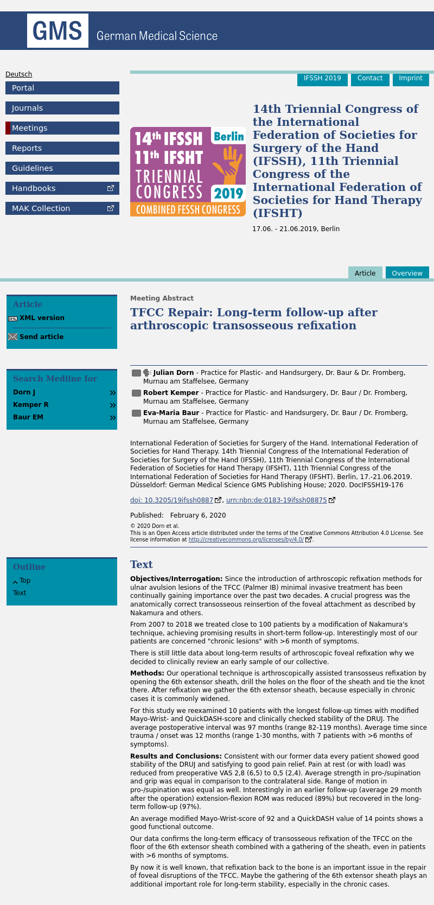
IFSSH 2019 (322, 78)
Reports (27, 148)
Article (365, 273)
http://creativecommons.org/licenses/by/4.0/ (246, 540)
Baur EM (28, 417)
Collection (41, 208)
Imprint (411, 78)
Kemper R (31, 405)
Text (19, 593)
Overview (407, 273)
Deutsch (18, 74)
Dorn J (24, 392)
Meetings (30, 128)
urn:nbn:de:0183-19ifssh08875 (276, 500)
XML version (42, 318)
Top (25, 580)
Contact (370, 78)
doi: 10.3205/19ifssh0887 (171, 500)
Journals (27, 108)
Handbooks (33, 188)
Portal (23, 88)
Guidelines (32, 168)
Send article (41, 337)
